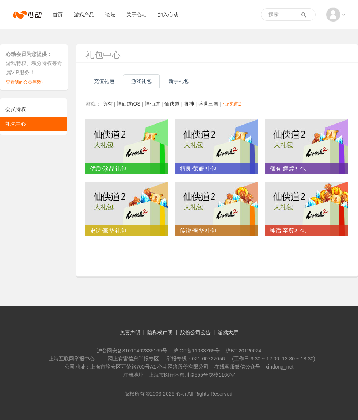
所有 (107, 104)
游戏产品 (84, 15)
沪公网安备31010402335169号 (132, 351)
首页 (58, 15)
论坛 (110, 15)
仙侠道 (172, 104)
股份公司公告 (195, 332)
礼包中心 (15, 124)
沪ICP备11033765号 (196, 351)
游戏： (93, 104)
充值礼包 (104, 81)
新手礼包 (178, 81)
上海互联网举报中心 (72, 359)
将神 (189, 104)
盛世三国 (208, 104)
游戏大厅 (228, 332)
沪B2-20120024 (243, 351)
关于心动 (136, 15)
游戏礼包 (141, 81)
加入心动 (168, 15)
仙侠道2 (232, 104)
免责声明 (130, 332)
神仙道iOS (128, 104)
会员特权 (15, 109)
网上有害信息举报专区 (133, 359)
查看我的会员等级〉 (25, 82)
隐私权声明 (160, 332)
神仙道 (152, 104)
